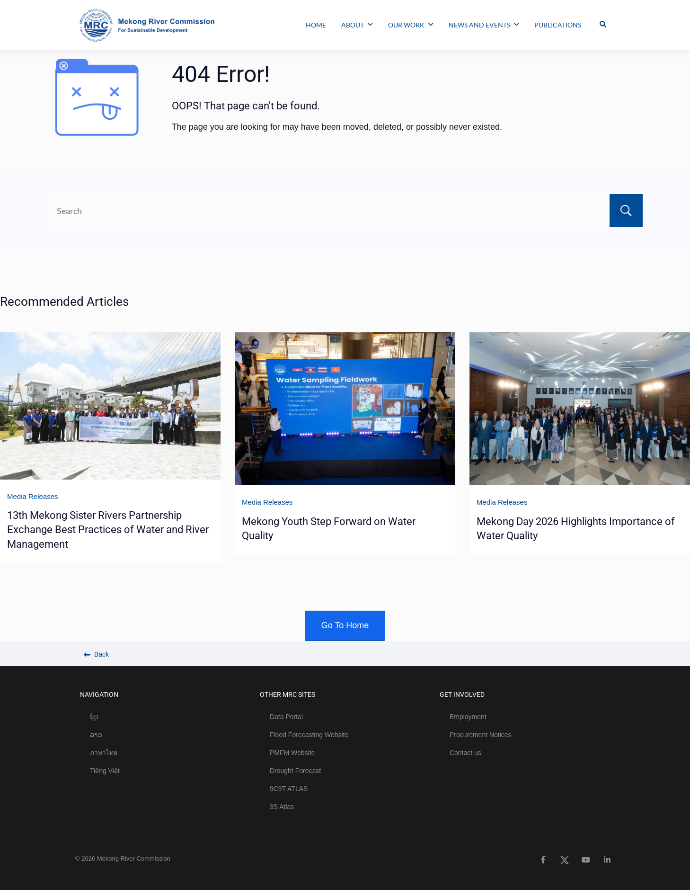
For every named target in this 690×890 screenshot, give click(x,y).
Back (96, 654)
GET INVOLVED (462, 694)
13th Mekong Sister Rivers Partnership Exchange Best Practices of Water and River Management (108, 529)
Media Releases (32, 496)
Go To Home (345, 625)
